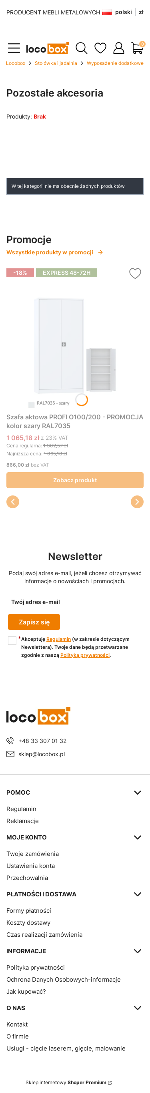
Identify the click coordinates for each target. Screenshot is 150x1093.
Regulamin (58, 639)
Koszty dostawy (28, 922)
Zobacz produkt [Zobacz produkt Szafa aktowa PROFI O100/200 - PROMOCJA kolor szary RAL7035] (75, 480)
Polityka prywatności (35, 967)
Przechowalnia (27, 878)
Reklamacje (22, 821)
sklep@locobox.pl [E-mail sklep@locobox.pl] (41, 754)
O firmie (17, 1036)
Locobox (15, 63)
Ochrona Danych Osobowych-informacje (63, 979)
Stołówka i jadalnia (56, 63)
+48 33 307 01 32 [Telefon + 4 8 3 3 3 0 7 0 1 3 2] (42, 740)
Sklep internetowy (66, 1082)
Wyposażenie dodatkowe (115, 63)
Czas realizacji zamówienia (44, 934)
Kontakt (17, 1024)
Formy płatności (28, 910)
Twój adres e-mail (35, 601)
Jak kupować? (26, 991)
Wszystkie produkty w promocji (55, 252)
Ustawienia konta (30, 866)
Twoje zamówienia (32, 853)
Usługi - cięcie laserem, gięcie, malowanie (66, 1048)
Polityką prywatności (85, 655)
